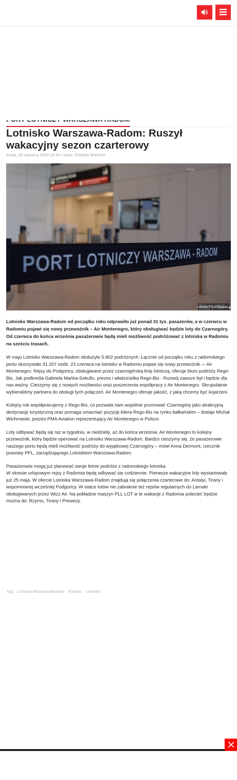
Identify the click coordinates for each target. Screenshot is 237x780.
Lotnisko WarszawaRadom (40, 591)
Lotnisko (93, 591)
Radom (75, 591)
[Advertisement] (118, 69)
